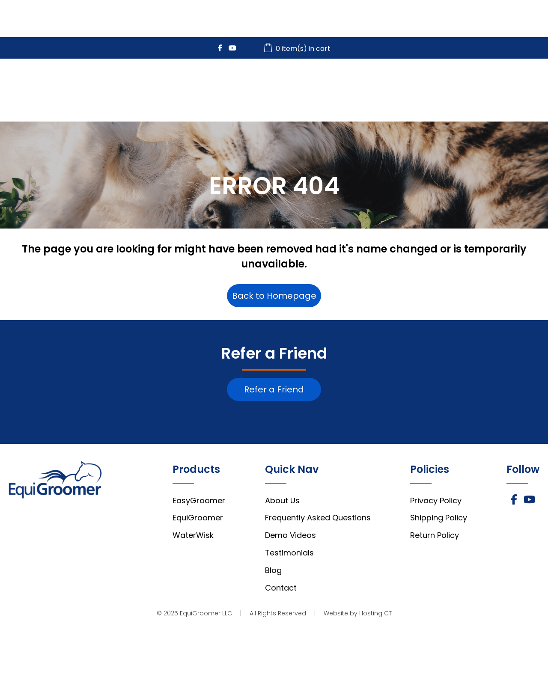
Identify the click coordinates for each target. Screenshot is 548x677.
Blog (273, 570)
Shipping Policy (438, 517)
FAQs (493, 82)
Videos (458, 82)
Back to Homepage (274, 296)
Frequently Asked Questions (318, 517)
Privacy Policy (436, 500)
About (527, 82)
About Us (282, 500)
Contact (281, 587)
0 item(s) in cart (298, 48)
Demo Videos (290, 535)
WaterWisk (411, 82)
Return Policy (434, 535)
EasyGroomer (288, 82)
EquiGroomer (353, 82)
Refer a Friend (274, 389)
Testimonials (289, 552)
